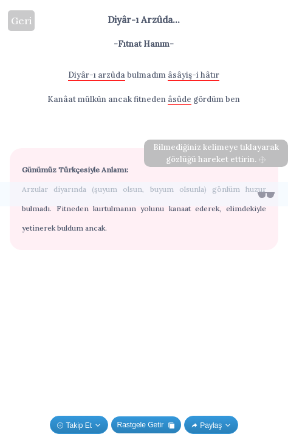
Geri (21, 21)
